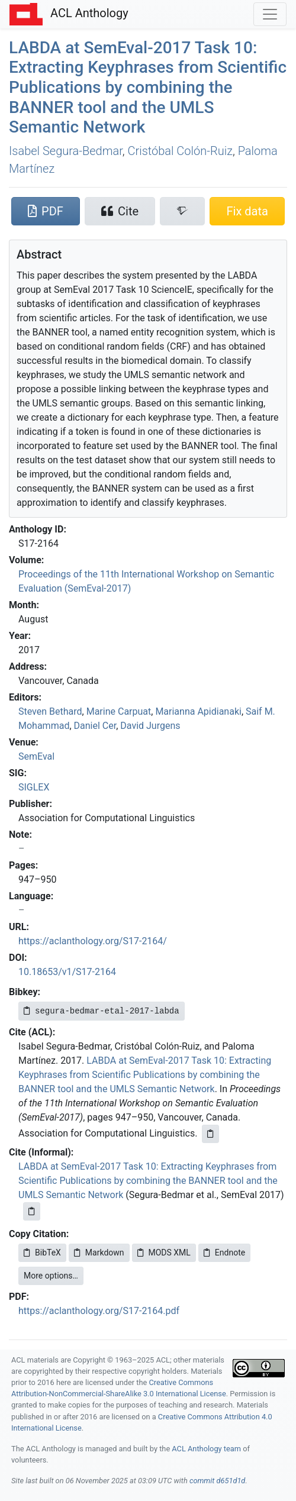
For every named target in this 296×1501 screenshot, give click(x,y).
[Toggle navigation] (270, 14)
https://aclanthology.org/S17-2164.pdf (98, 1310)
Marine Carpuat (119, 711)
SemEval (36, 756)
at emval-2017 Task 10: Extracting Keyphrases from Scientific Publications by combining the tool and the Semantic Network (148, 87)
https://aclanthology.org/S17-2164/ (92, 941)
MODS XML (164, 1252)
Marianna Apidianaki (198, 711)
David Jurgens (150, 725)
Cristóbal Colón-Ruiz (179, 151)
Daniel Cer (95, 725)
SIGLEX (34, 787)
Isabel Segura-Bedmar (66, 151)
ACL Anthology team (206, 1448)
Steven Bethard (50, 711)
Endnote (224, 1252)
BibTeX (42, 1252)
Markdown (99, 1252)
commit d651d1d (217, 1480)
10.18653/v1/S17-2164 (67, 971)
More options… (51, 1275)
